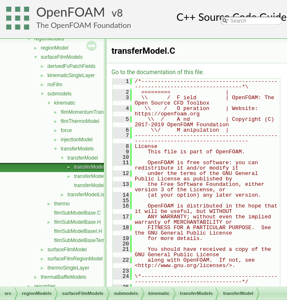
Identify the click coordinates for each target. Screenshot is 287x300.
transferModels (77, 149)
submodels (59, 94)
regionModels (49, 39)
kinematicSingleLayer (71, 75)
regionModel (54, 48)
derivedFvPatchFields (71, 66)
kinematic (64, 103)
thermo (61, 204)
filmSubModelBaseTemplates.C (89, 240)
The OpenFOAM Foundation (83, 25)
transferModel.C (91, 167)
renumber (44, 286)
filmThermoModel (80, 121)
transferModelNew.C (96, 185)
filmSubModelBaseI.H (78, 231)
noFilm (54, 85)
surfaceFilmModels (62, 57)
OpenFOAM (70, 12)
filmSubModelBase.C (77, 213)
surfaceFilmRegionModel (75, 259)
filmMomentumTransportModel (94, 112)
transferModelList (86, 195)
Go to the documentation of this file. (157, 72)
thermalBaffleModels (63, 277)
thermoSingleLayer (68, 268)
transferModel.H (91, 176)
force (66, 130)
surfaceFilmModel (67, 249)
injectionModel (77, 139)
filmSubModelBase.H (77, 222)
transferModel (82, 158)
